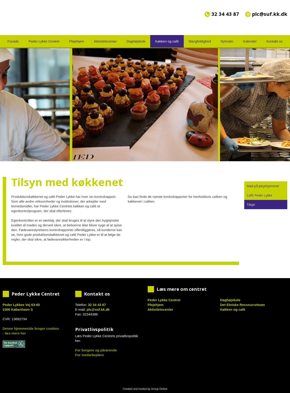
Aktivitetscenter (105, 41)
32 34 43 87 (222, 13)
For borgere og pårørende (96, 350)
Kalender (250, 41)
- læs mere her (14, 333)
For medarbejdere (89, 355)
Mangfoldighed (199, 41)
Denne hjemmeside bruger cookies (31, 328)
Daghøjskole (136, 41)
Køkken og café (167, 41)
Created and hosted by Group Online (145, 389)
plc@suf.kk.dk (98, 309)
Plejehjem (76, 41)
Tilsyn (251, 204)
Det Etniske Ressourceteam (242, 305)
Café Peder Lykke (259, 195)
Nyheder (227, 41)
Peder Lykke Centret (44, 41)
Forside (13, 41)
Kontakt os (274, 41)
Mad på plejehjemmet (263, 186)
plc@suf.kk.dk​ (266, 13)
